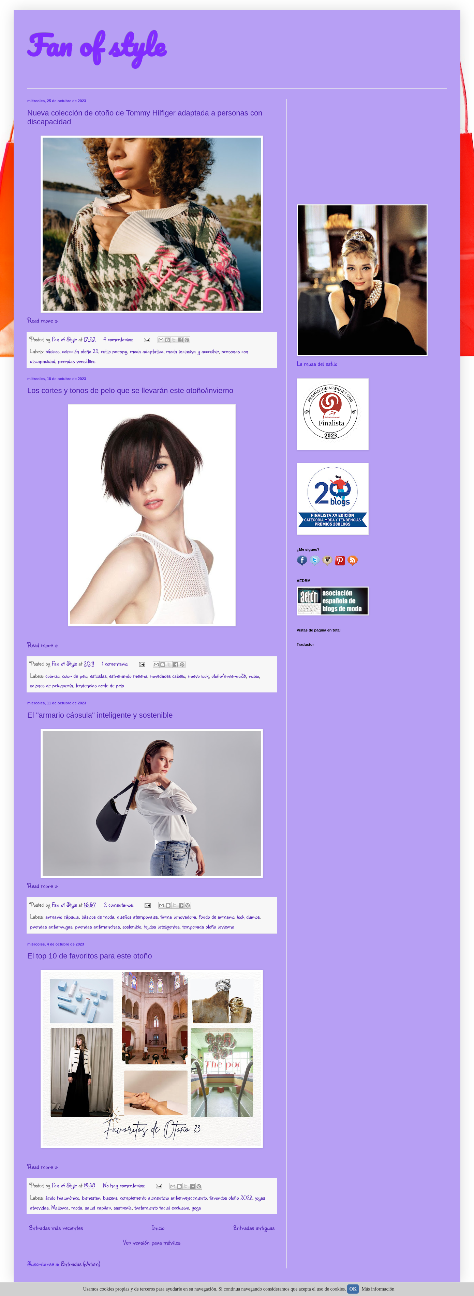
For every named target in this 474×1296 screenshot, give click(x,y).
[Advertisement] (372, 146)
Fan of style (96, 45)
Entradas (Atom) (80, 1263)
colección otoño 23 (80, 351)
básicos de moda (98, 916)
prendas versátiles (76, 361)
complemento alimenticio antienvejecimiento (163, 1197)
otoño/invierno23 (228, 676)
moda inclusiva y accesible (192, 351)
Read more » (42, 320)
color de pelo (74, 676)
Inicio (158, 1227)
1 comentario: (116, 663)
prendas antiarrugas (51, 926)
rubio (254, 676)
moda (76, 1207)
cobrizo (52, 676)
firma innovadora (178, 916)
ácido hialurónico (62, 1197)
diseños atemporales (137, 916)
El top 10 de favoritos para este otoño (89, 956)
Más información (378, 1289)
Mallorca (60, 1207)
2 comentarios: (119, 904)
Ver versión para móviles (151, 1242)
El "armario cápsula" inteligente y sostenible (100, 715)
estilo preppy (114, 351)
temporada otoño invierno (208, 926)
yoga (196, 1207)
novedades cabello (167, 676)
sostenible (131, 926)
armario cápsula (62, 916)
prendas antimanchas (97, 926)
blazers (110, 1197)
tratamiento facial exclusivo (161, 1207)
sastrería (123, 1207)
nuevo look (198, 676)
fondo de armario (216, 916)
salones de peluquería (51, 685)
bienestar (91, 1197)
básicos (52, 351)
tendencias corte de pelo (100, 685)
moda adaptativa (146, 351)
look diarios (248, 916)
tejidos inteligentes (161, 926)
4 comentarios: (119, 339)
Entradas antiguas (254, 1227)
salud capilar (98, 1207)
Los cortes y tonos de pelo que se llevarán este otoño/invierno (130, 390)
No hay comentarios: (125, 1185)
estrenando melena (128, 676)
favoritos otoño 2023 (230, 1197)
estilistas (98, 676)
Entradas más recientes (56, 1227)
